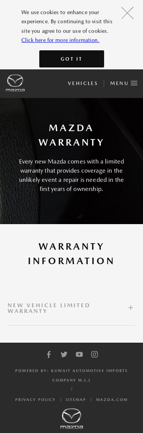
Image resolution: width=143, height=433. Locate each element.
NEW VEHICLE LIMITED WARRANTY (49, 308)
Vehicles (83, 83)
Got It (72, 59)
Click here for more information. (60, 40)
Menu (123, 82)
